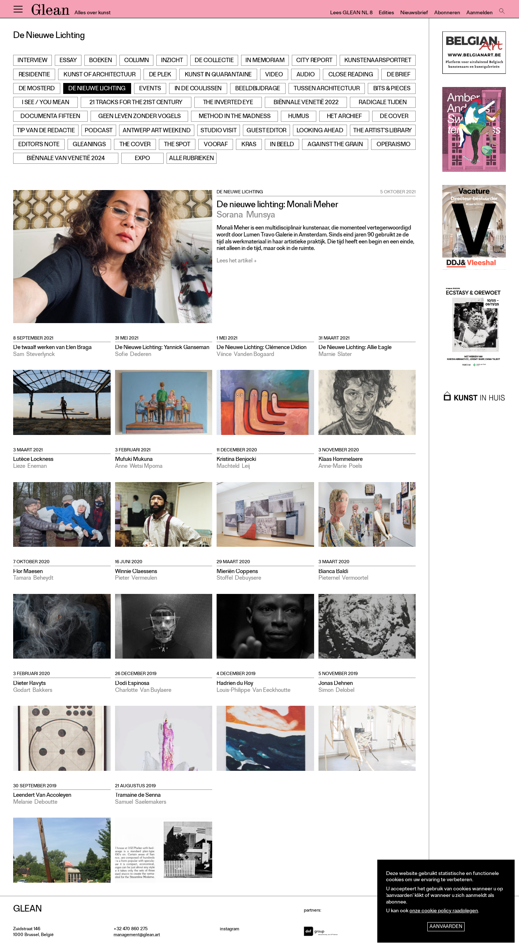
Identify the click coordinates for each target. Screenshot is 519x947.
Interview (32, 61)
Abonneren (447, 13)
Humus (298, 117)
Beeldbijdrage (257, 89)
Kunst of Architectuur (100, 75)
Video (274, 75)
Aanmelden (479, 13)
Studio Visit (218, 131)
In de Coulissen (198, 89)
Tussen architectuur (326, 89)
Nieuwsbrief (414, 13)
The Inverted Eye (228, 103)
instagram (229, 929)
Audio (306, 75)
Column (136, 61)
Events (150, 89)
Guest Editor (266, 131)
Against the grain (335, 145)
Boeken (100, 61)
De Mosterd (37, 89)
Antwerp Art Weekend (157, 131)
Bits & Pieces (392, 89)
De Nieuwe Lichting (97, 89)
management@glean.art (137, 935)
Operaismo (394, 145)
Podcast (98, 131)
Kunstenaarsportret (377, 61)
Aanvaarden (446, 927)
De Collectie (214, 61)
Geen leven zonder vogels (139, 117)
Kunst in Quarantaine (218, 75)
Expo (142, 159)
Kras (248, 145)
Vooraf (216, 145)
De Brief (399, 75)
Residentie (34, 75)
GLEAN (50, 12)
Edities (386, 13)
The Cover (135, 145)
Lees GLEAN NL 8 (351, 13)
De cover (394, 117)
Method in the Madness (235, 117)
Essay (68, 61)
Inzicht (172, 61)
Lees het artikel (234, 261)
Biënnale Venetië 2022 (306, 103)
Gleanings (89, 145)
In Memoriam (264, 61)
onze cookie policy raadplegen (443, 911)
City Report (314, 61)
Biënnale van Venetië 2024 (65, 159)
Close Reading (350, 75)
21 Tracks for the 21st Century (135, 103)
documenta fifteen (50, 117)
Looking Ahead (320, 131)
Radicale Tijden (383, 103)
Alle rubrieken (191, 159)
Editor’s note (38, 145)
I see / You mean (45, 103)
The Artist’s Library (382, 131)
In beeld (282, 145)
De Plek (160, 75)
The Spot (177, 145)
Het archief (344, 117)
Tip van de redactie (46, 131)
